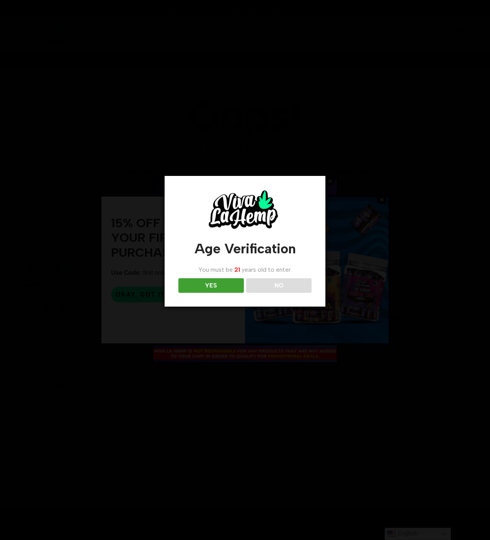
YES (211, 285)
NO (279, 285)
